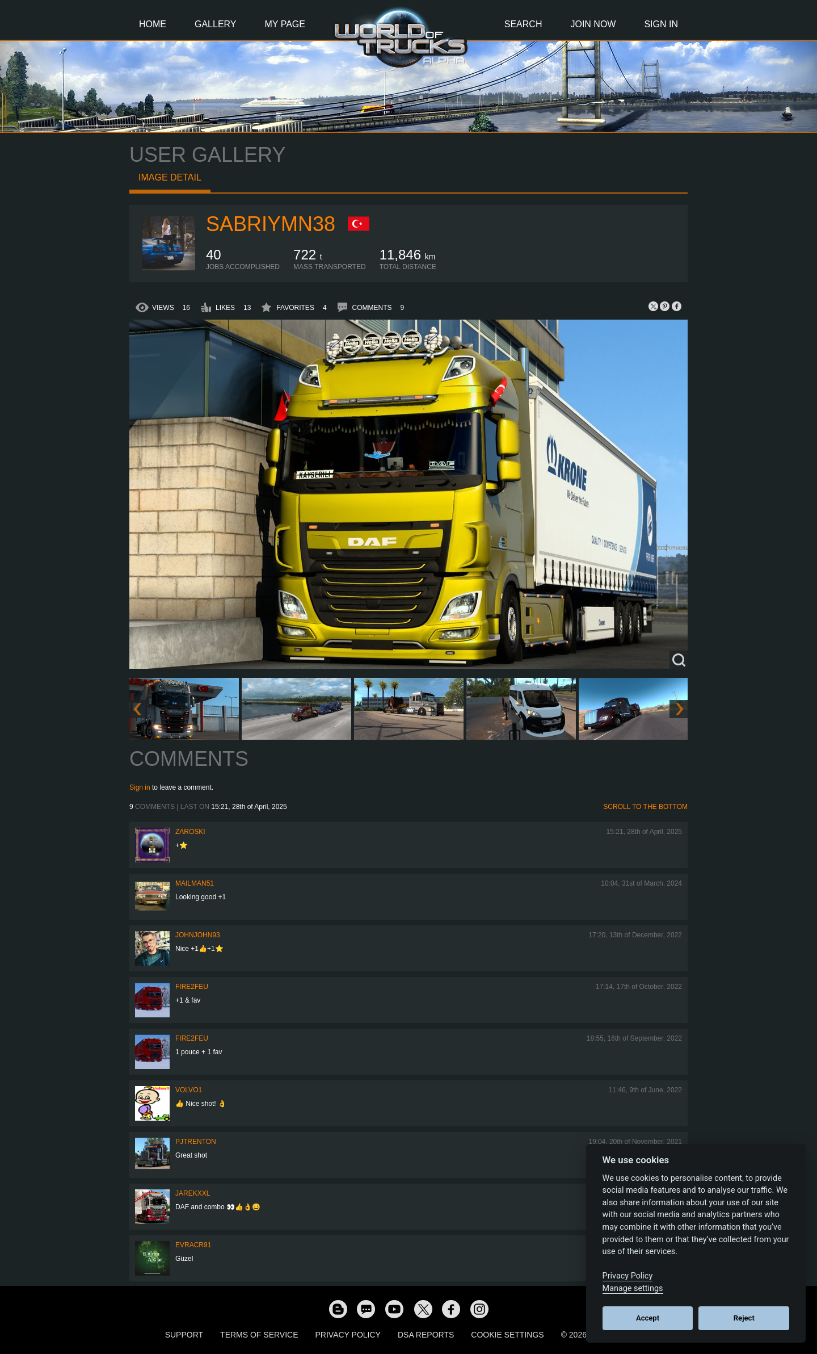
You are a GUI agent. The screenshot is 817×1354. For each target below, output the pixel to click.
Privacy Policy (348, 1334)
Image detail (169, 177)
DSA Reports (426, 1334)
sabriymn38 (270, 224)
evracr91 (193, 1245)
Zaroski (190, 832)
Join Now (593, 24)
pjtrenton (195, 1142)
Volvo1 (188, 1090)
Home (152, 24)
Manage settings (633, 1288)
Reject (744, 1318)
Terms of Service (259, 1334)
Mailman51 (194, 883)
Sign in (139, 787)
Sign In (661, 24)
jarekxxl (192, 1193)
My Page (285, 24)
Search (523, 24)
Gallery (216, 24)
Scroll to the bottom (645, 807)
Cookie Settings (507, 1334)
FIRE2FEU (191, 987)
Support (184, 1334)
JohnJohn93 (197, 935)
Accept (647, 1318)
